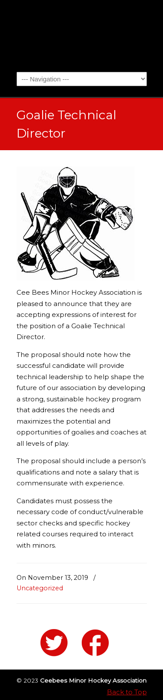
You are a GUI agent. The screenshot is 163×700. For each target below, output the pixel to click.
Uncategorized (40, 588)
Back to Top (127, 692)
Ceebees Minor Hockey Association (82, 35)
